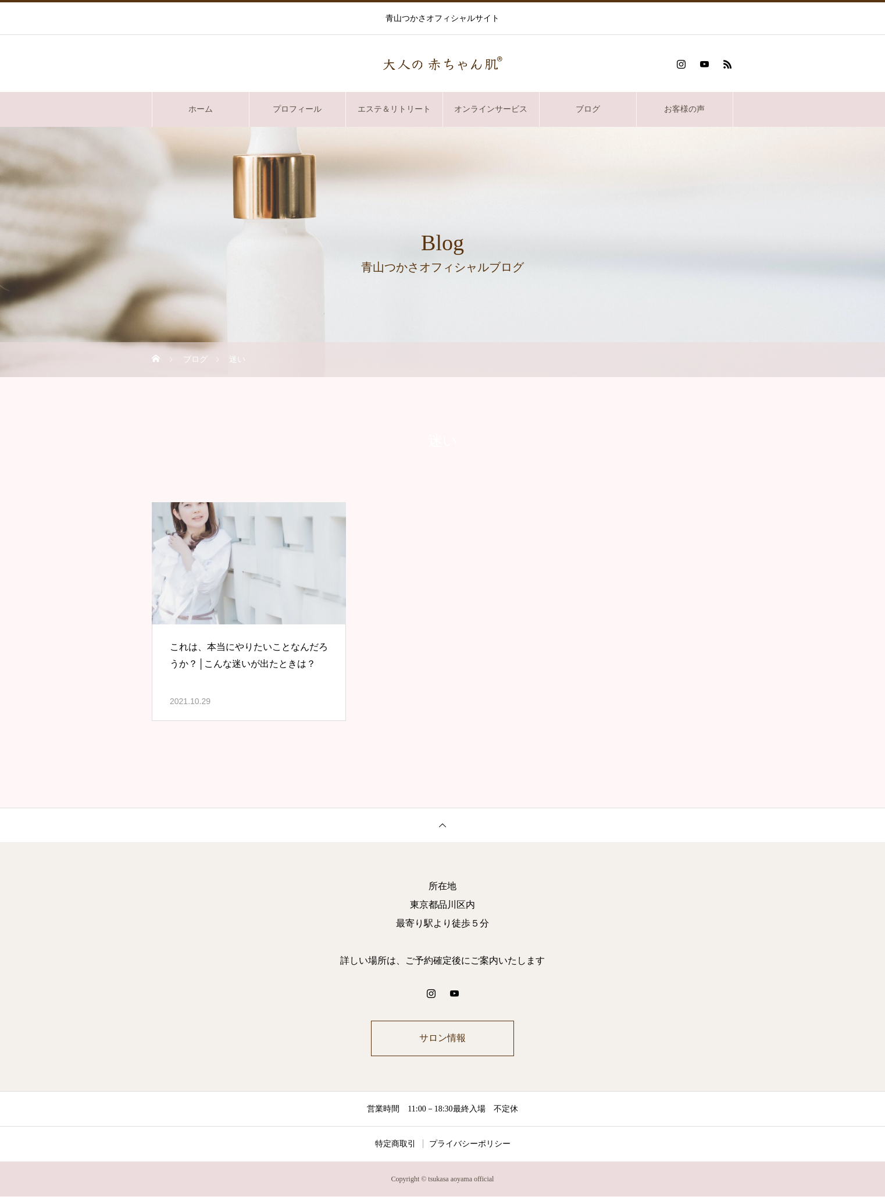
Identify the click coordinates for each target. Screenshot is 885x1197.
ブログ (588, 109)
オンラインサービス (490, 109)
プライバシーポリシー (470, 1144)
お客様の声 (684, 109)
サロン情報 (442, 1038)
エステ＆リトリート (394, 109)
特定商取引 (395, 1144)
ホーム (200, 109)
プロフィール (297, 109)
